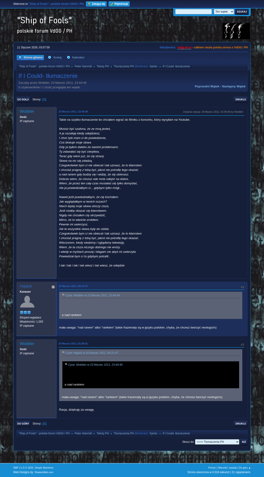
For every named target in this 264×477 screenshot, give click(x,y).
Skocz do (187, 441)
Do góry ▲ (245, 467)
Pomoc (212, 467)
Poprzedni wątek (207, 86)
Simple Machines (44, 467)
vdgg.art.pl (184, 47)
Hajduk (26, 286)
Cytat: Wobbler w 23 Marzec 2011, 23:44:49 (92, 295)
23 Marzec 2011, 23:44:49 (73, 111)
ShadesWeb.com (44, 472)
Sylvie (153, 66)
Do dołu (23, 99)
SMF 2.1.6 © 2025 (23, 467)
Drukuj (240, 99)
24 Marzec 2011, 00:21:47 (73, 286)
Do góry (23, 423)
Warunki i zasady (227, 467)
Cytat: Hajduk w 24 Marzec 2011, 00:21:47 (91, 353)
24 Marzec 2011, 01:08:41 (73, 343)
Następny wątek (234, 86)
